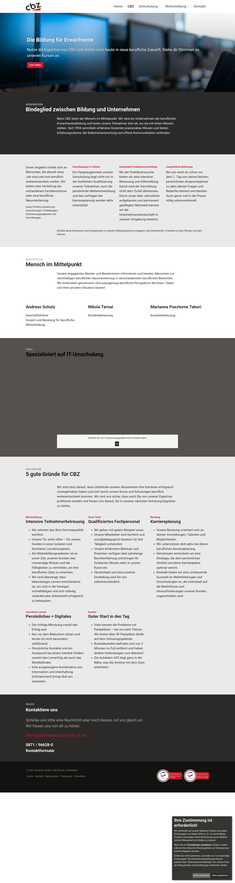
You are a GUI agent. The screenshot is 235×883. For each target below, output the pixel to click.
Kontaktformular (40, 841)
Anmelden (79, 866)
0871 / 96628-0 (39, 835)
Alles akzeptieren (220, 875)
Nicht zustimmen (201, 875)
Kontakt (39, 866)
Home (30, 866)
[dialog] (202, 848)
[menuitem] (118, 6)
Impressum (66, 866)
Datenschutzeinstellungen (186, 869)
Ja (117, 534)
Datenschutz (52, 866)
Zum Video (35, 65)
